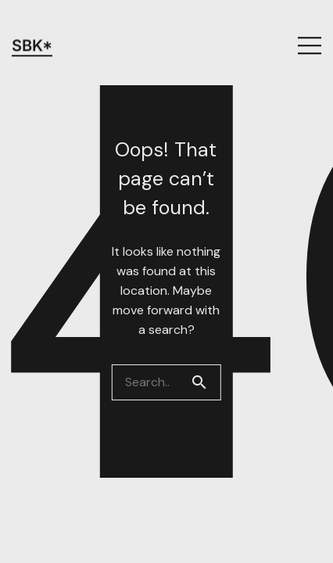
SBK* (32, 24)
